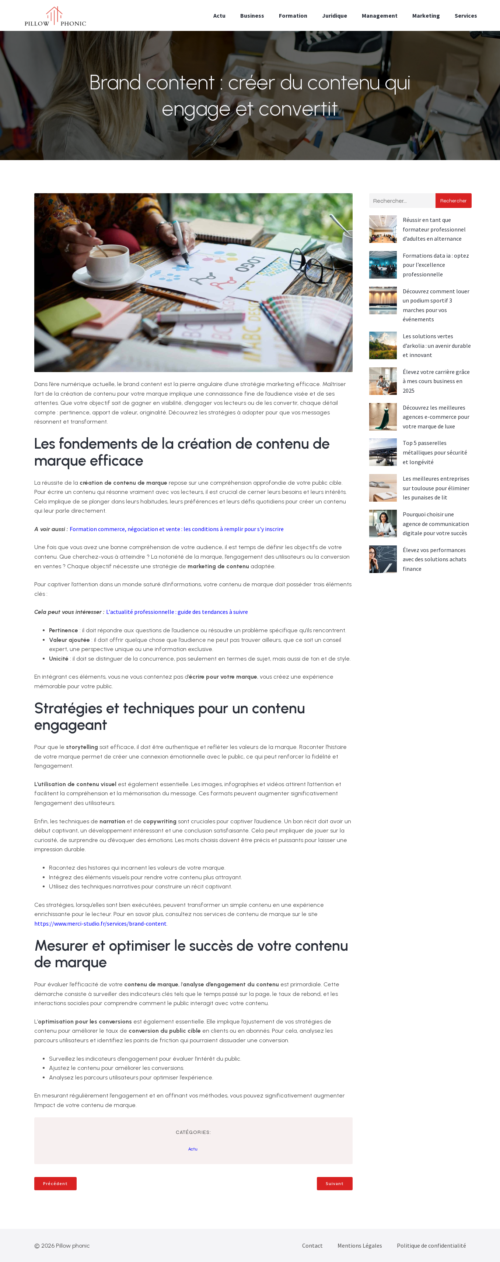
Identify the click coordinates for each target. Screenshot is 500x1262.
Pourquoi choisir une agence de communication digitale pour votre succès (436, 523)
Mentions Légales (360, 1245)
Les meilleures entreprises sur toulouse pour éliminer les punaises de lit (436, 488)
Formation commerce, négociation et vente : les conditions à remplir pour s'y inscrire (177, 529)
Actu (219, 15)
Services (466, 15)
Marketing (426, 15)
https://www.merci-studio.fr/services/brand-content (100, 923)
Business (252, 15)
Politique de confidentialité (431, 1245)
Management (380, 15)
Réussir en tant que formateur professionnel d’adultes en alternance (434, 229)
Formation (293, 15)
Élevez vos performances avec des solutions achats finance (434, 559)
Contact (312, 1245)
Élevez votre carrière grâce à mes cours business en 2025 (436, 381)
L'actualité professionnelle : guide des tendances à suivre (177, 611)
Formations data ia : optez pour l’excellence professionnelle (436, 265)
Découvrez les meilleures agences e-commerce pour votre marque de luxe (436, 417)
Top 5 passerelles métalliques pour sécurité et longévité (435, 452)
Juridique (334, 15)
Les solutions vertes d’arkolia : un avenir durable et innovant (437, 345)
